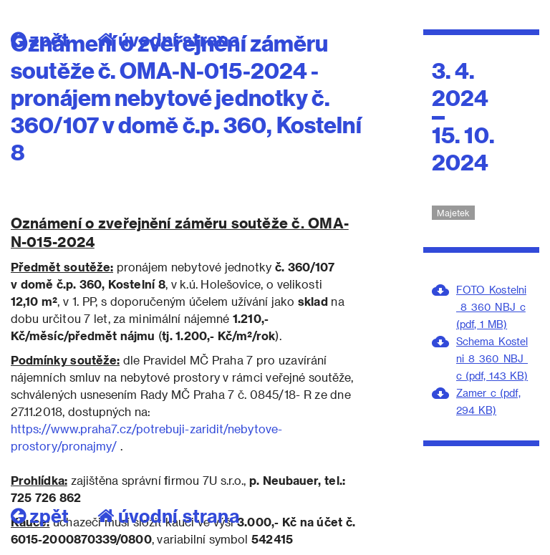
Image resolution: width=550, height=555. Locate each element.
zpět (40, 515)
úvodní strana (168, 515)
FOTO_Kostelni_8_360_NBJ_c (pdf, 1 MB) (491, 307)
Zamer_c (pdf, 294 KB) (488, 401)
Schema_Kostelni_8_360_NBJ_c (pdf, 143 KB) (492, 358)
